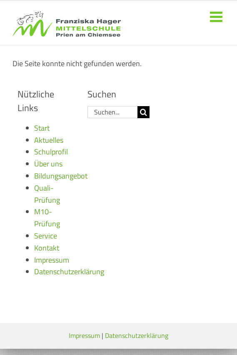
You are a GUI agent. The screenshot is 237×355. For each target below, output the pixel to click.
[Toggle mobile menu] (217, 16)
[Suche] (143, 112)
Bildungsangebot (60, 175)
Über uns (48, 163)
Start (42, 128)
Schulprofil (51, 151)
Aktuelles (48, 140)
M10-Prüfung (47, 217)
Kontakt (46, 247)
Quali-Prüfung (47, 194)
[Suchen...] (112, 112)
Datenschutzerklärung (69, 271)
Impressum (51, 260)
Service (45, 235)
